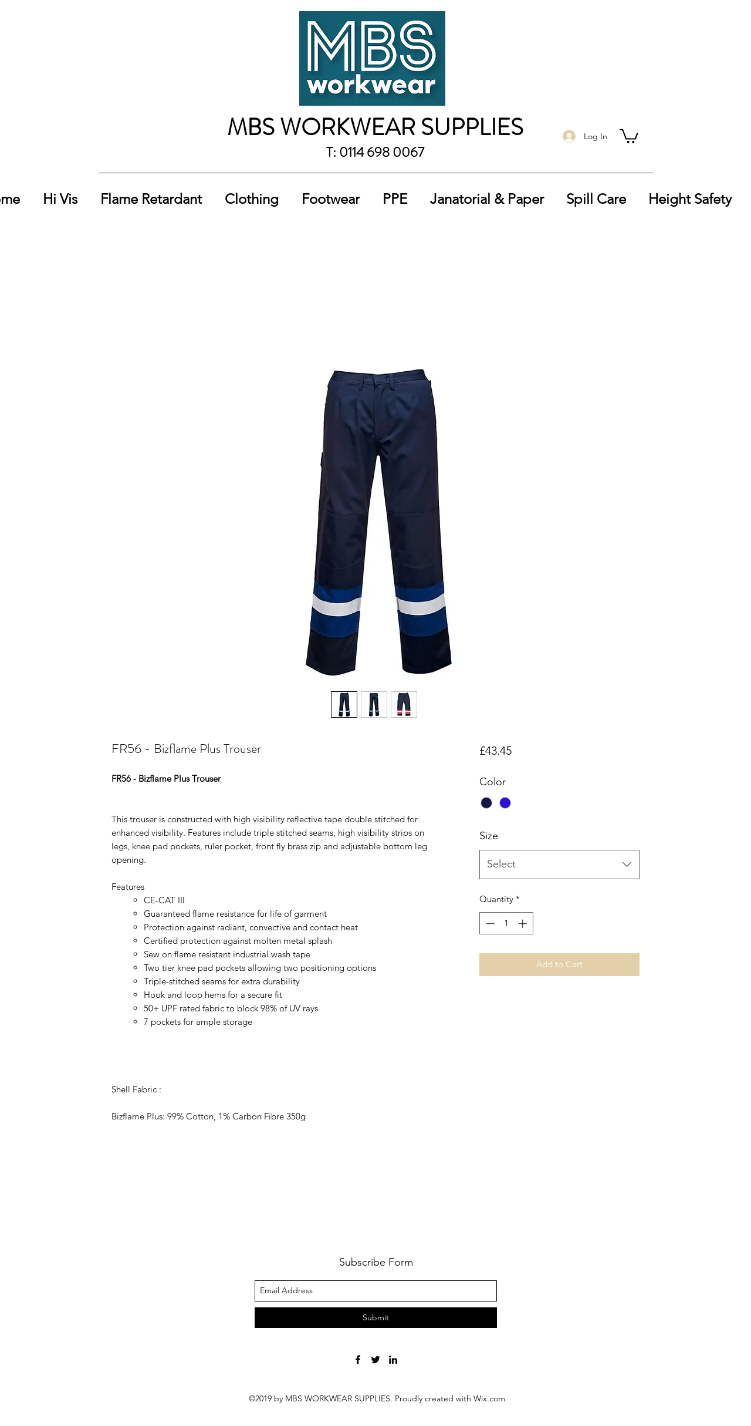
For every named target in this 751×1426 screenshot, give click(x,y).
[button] (629, 135)
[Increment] (524, 923)
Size (488, 835)
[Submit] (376, 1317)
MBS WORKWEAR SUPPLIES (375, 127)
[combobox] (559, 864)
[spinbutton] (506, 923)
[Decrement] (489, 923)
